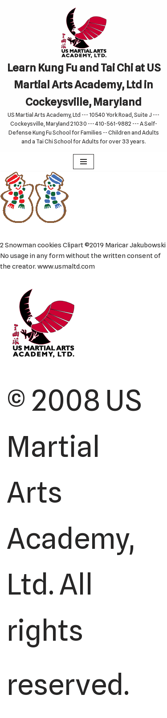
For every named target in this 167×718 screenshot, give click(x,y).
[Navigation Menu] (83, 161)
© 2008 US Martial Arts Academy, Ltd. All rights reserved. (74, 542)
